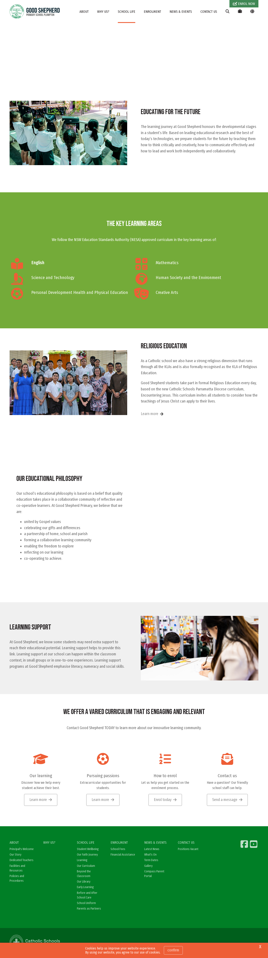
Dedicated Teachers (21, 861)
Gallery (148, 866)
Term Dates (151, 861)
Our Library (83, 882)
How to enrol (165, 776)
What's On (150, 855)
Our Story (15, 855)
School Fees (118, 850)
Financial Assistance (123, 855)
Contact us (227, 776)
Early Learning (85, 888)
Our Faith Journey (87, 855)
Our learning (41, 776)
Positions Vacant (188, 850)
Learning (82, 861)
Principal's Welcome (22, 850)
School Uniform (86, 903)
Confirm (173, 950)
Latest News (151, 850)
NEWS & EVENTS (181, 12)
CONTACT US (208, 12)
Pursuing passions (103, 776)
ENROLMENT (152, 12)
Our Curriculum (86, 866)
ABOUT (84, 12)
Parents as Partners (89, 909)
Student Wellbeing (88, 850)
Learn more (149, 414)
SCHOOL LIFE (126, 12)
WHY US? (103, 12)
